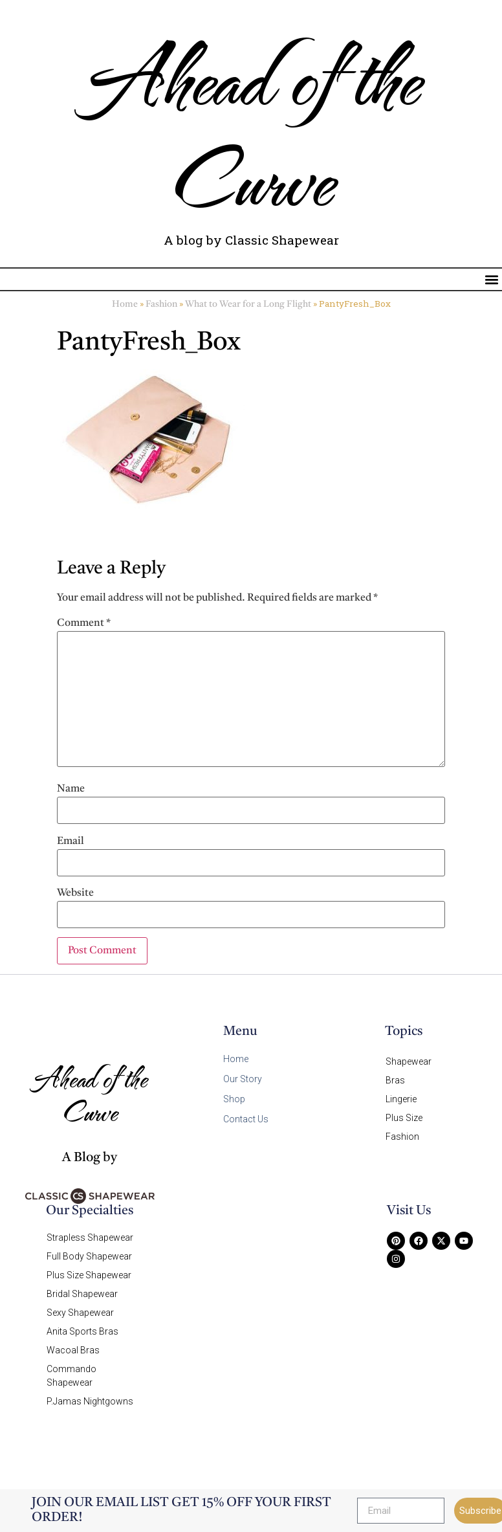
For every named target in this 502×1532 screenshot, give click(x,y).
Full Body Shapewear (89, 1256)
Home (125, 304)
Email (70, 841)
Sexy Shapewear (80, 1312)
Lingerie (401, 1099)
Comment (84, 623)
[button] (491, 279)
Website (75, 893)
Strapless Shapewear (90, 1237)
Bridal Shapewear (82, 1294)
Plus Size (404, 1118)
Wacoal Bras (73, 1350)
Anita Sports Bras (82, 1331)
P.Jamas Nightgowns (90, 1401)
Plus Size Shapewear (89, 1275)
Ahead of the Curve (251, 127)
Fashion (161, 304)
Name (71, 789)
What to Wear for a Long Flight (248, 304)
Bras (395, 1080)
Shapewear (408, 1061)
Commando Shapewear (71, 1376)
